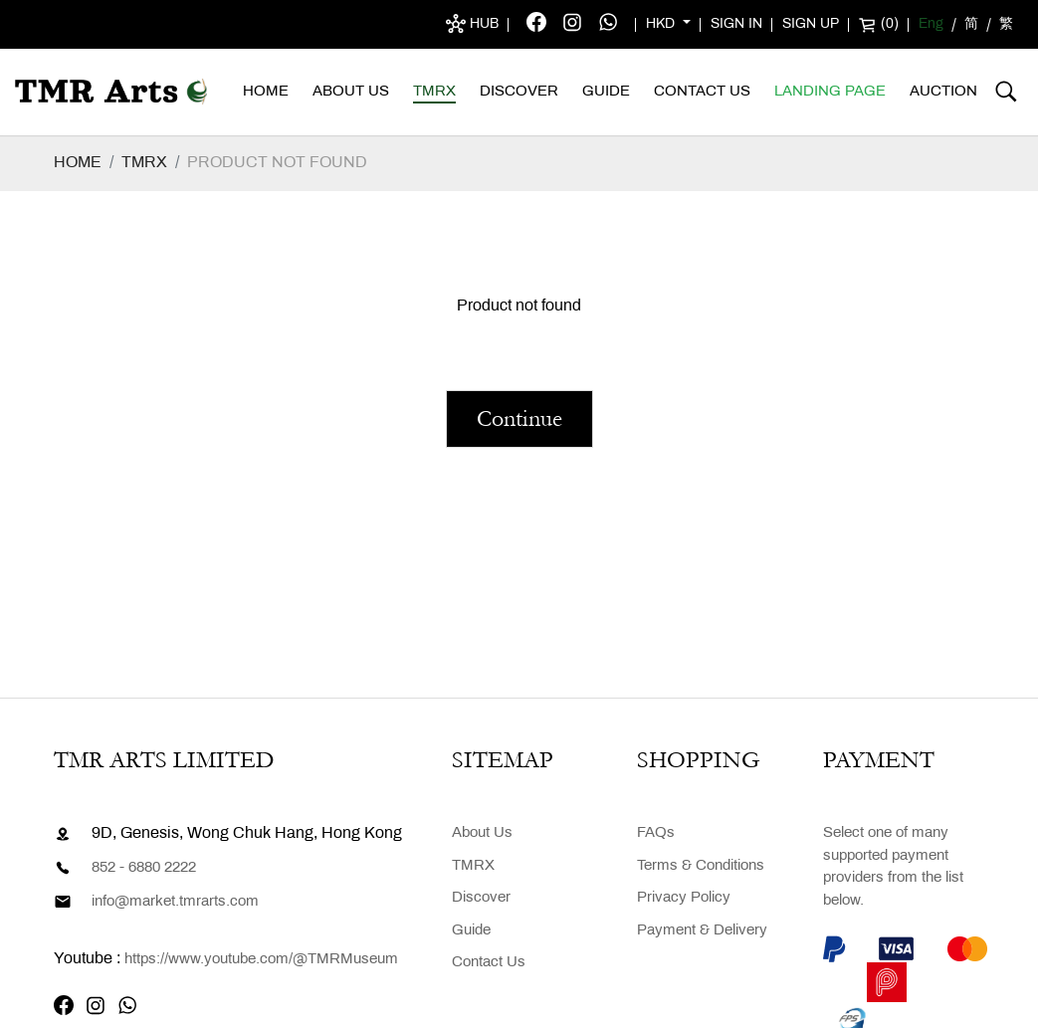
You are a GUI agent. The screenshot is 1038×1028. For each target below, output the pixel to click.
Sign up (810, 24)
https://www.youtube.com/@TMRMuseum (261, 959)
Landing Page (830, 92)
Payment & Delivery (702, 930)
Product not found (277, 162)
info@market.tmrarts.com (175, 902)
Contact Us (702, 92)
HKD (662, 24)
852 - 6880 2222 (144, 868)
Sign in (736, 24)
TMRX (434, 92)
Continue (519, 418)
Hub (472, 24)
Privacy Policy (683, 898)
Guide (606, 92)
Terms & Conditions (700, 866)
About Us (350, 92)
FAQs (656, 833)
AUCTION (943, 92)
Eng (931, 24)
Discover (519, 92)
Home (266, 92)
